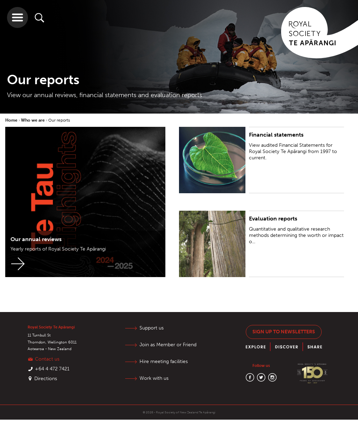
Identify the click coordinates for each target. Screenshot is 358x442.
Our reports (59, 120)
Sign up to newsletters (283, 332)
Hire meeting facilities (163, 361)
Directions (45, 379)
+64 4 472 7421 (52, 369)
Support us (151, 328)
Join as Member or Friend (167, 345)
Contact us (47, 359)
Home (12, 120)
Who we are (33, 120)
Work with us (154, 378)
